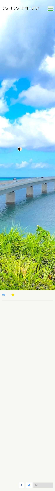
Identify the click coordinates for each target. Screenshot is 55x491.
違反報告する (43, 485)
